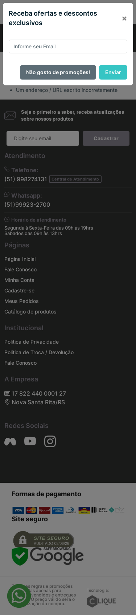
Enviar (113, 72)
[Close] (124, 18)
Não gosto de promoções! (58, 72)
